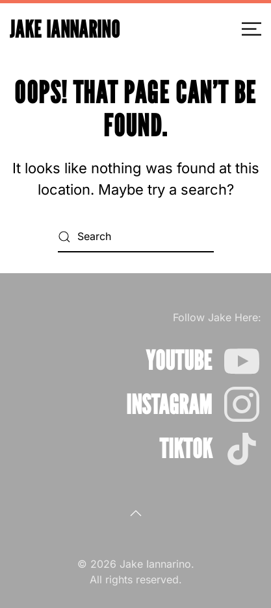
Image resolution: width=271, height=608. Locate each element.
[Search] (136, 236)
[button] (251, 29)
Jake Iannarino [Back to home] (65, 29)
